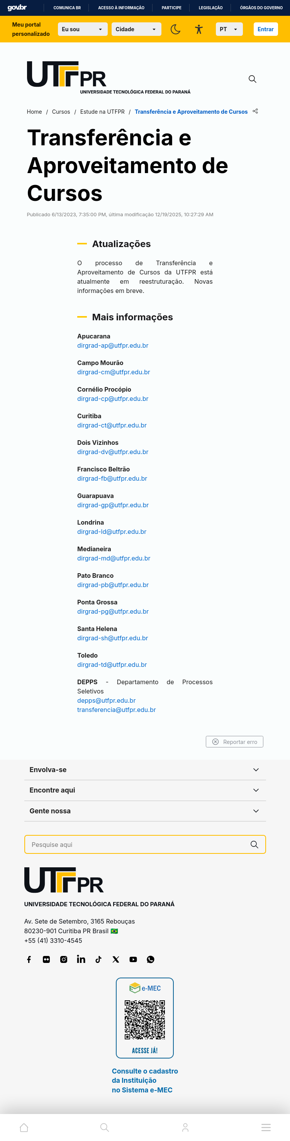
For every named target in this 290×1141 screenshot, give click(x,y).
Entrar (266, 29)
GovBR (17, 8)
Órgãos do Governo (261, 8)
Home (34, 111)
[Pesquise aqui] (138, 845)
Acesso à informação (121, 8)
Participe (171, 8)
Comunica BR (67, 8)
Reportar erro (235, 742)
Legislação (211, 8)
